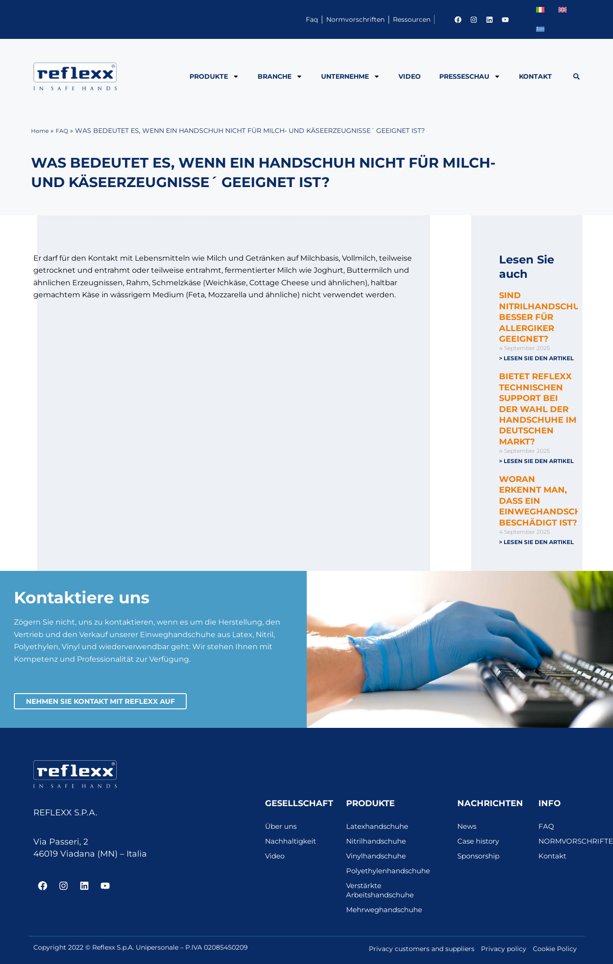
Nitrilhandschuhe (378, 843)
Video (409, 76)
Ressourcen (401, 19)
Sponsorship (480, 858)
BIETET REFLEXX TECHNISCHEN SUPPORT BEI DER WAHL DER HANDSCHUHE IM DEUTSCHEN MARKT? (537, 409)
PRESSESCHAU (469, 76)
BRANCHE (280, 76)
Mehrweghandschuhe (387, 912)
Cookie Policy (555, 951)
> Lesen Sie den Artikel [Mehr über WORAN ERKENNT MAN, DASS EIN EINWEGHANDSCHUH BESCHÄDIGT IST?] (536, 542)
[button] (576, 76)
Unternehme (350, 76)
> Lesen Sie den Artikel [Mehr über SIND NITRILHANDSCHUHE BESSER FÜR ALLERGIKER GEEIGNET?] (536, 358)
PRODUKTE (214, 76)
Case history (479, 843)
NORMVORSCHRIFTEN (559, 843)
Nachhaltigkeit (292, 843)
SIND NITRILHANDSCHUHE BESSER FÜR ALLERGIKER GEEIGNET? (545, 317)
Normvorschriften (322, 19)
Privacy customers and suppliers (421, 951)
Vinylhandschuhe (378, 858)
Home (41, 130)
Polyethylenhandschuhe (392, 873)
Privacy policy (503, 951)
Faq (259, 19)
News (467, 829)
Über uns (282, 829)
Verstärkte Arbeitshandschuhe (383, 893)
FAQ (65, 130)
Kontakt (535, 76)
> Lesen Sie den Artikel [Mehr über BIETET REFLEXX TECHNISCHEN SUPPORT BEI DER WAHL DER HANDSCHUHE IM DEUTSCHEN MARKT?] (536, 461)
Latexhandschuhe (380, 829)
